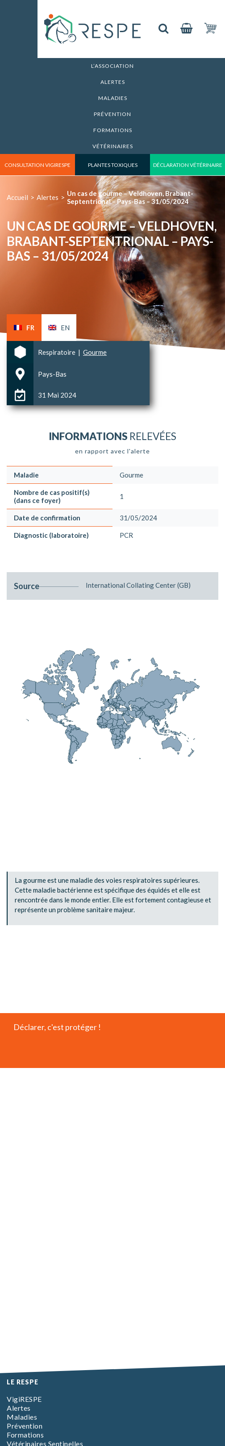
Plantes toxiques (113, 165)
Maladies (112, 98)
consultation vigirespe (37, 165)
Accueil (17, 197)
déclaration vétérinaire (187, 165)
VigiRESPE (24, 1399)
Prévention (112, 114)
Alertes (112, 82)
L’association (112, 65)
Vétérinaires (112, 146)
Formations (112, 130)
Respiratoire (57, 352)
